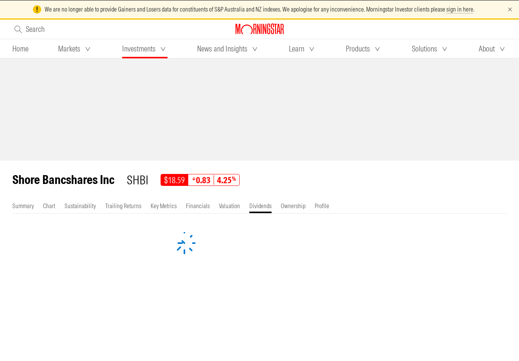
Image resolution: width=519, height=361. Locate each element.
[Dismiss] (510, 9)
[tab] (20, 48)
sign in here (459, 9)
